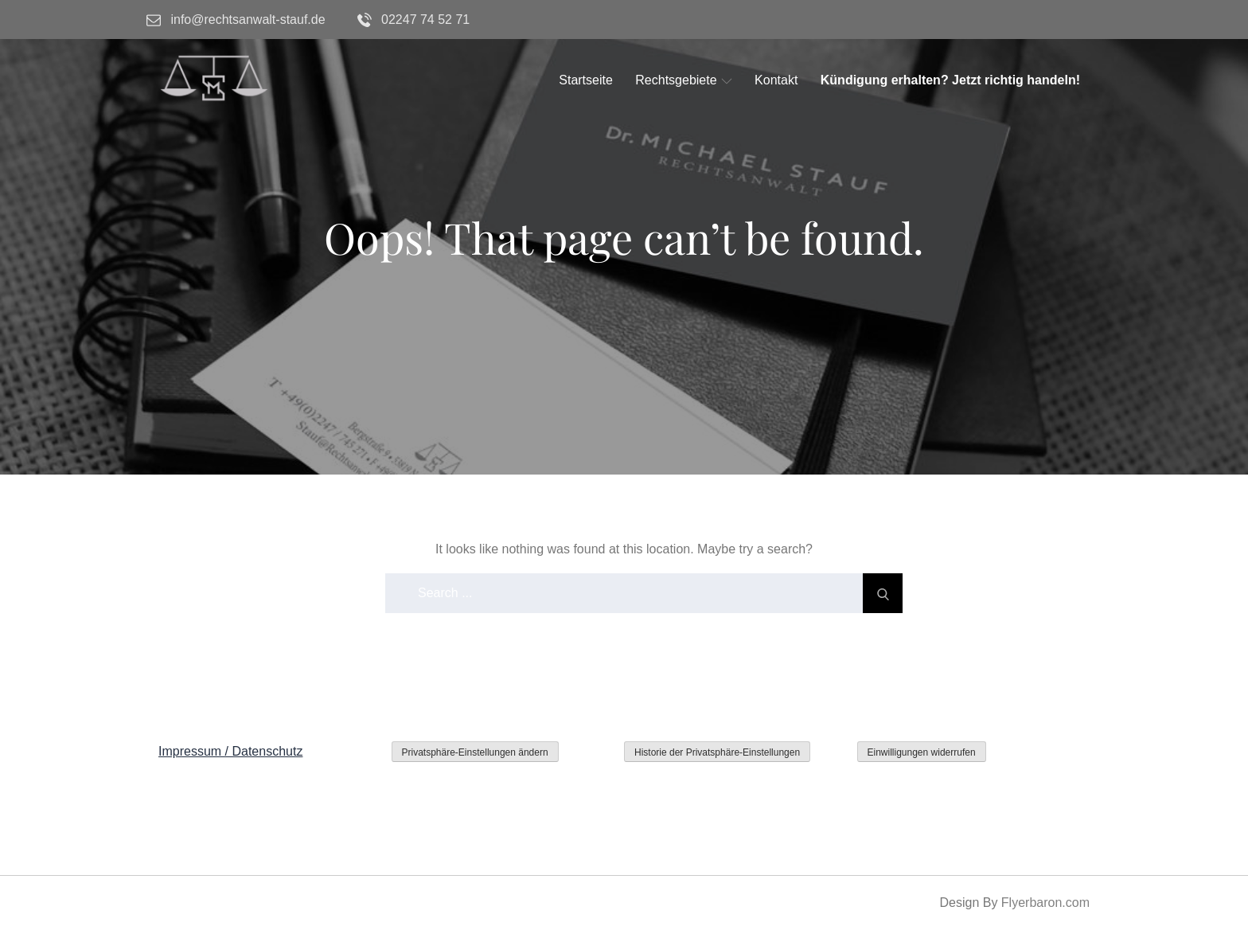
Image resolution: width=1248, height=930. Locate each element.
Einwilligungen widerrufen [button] (922, 752)
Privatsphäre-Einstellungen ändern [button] (475, 752)
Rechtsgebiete (683, 80)
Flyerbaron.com (1045, 902)
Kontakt (776, 80)
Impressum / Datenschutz (230, 751)
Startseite (586, 80)
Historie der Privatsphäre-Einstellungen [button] (717, 752)
